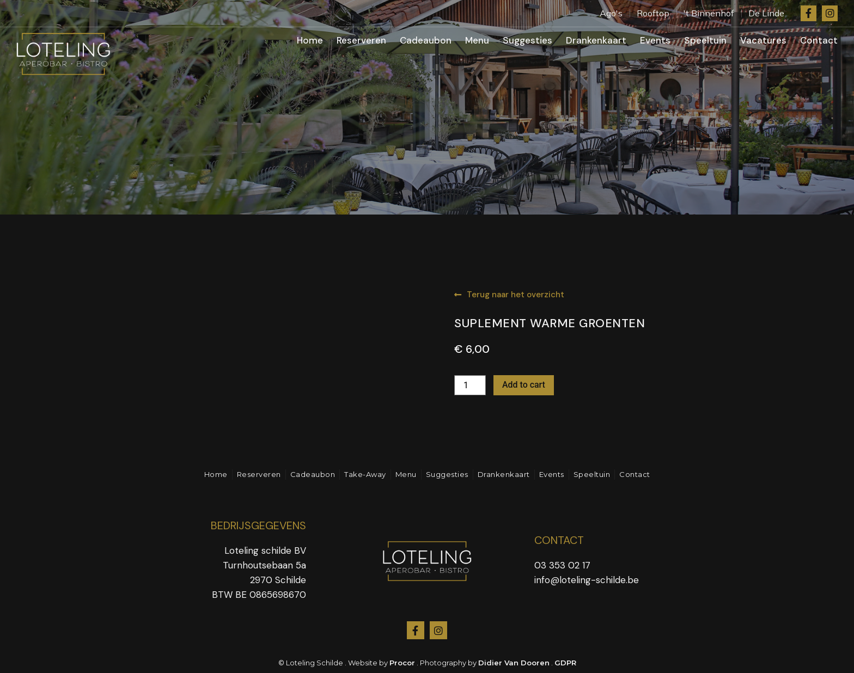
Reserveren (361, 40)
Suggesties (527, 40)
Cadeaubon (426, 40)
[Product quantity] (470, 385)
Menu (477, 40)
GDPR (565, 662)
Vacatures (763, 40)
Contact (819, 40)
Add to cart (523, 385)
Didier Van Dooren (514, 662)
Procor (402, 662)
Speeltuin (705, 40)
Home (310, 40)
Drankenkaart (596, 40)
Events (655, 40)
